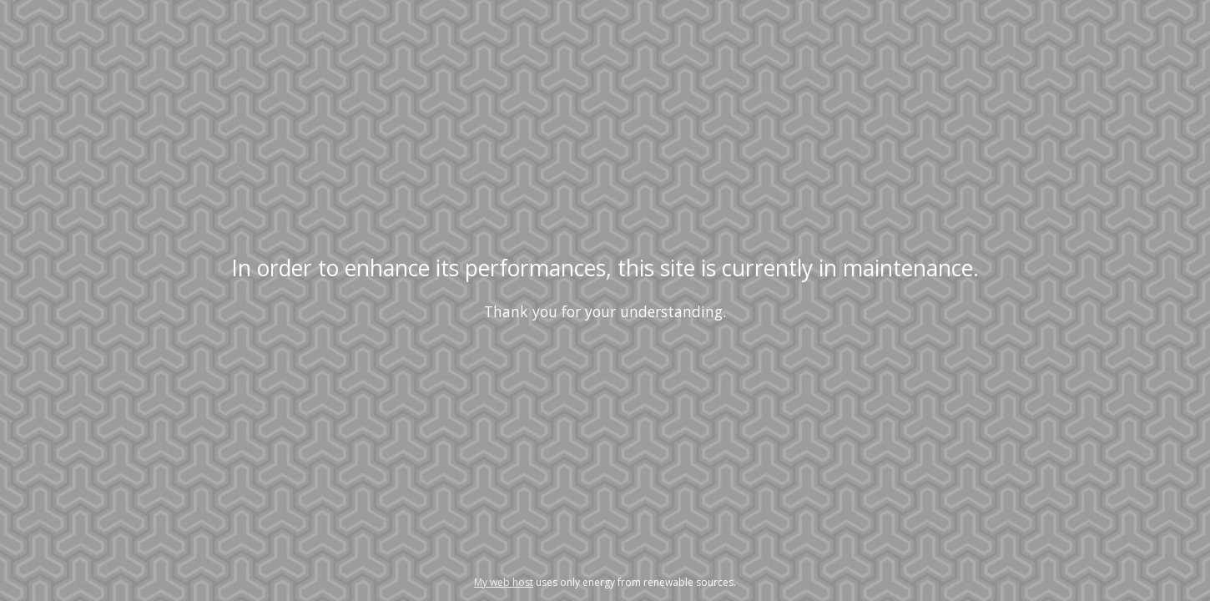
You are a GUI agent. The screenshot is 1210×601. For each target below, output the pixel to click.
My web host (503, 582)
